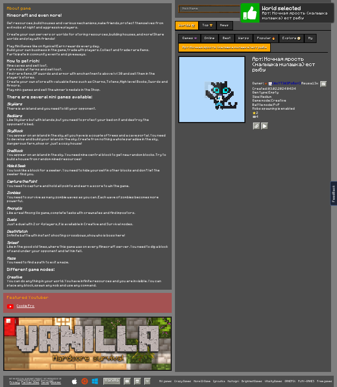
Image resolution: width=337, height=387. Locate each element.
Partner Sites (30, 382)
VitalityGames (273, 381)
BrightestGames (252, 381)
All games (165, 381)
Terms (45, 382)
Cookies (56, 382)
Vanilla (112, 380)
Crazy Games (182, 381)
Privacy (15, 382)
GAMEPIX (290, 381)
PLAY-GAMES (306, 381)
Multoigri (233, 381)
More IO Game (202, 381)
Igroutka (219, 381)
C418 (51, 380)
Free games (324, 381)
